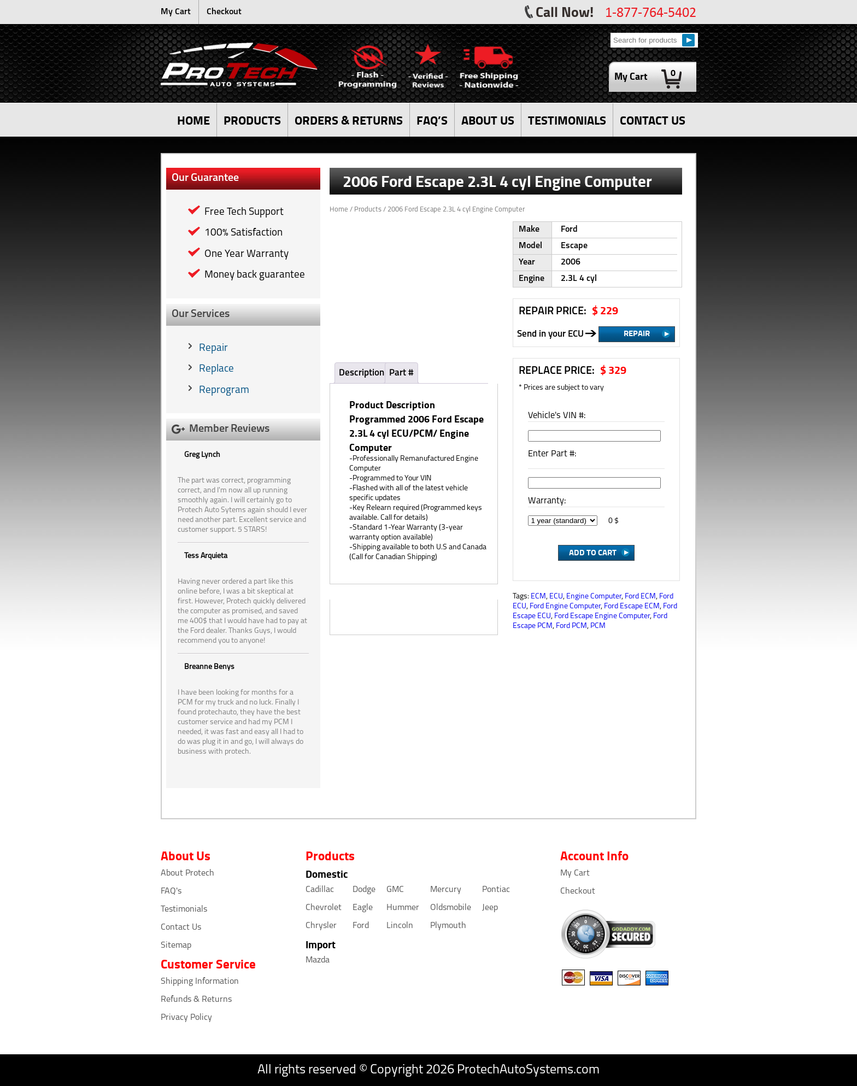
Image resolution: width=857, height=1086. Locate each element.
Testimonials (184, 909)
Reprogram (224, 390)
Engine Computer (593, 596)
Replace (216, 369)
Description (361, 373)
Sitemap (176, 945)
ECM (538, 596)
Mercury (445, 889)
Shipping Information (200, 981)
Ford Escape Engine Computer (602, 616)
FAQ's (171, 891)
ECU (556, 596)
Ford (361, 925)
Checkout (224, 12)
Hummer (402, 907)
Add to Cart (593, 552)
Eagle (363, 907)
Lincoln (399, 925)
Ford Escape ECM (632, 606)
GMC (395, 889)
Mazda (318, 960)
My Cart (176, 12)
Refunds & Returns (196, 999)
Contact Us (181, 927)
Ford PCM (571, 626)
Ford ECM (640, 596)
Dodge (364, 889)
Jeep (490, 907)
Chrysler (321, 925)
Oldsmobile (450, 907)
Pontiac (496, 889)
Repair (213, 348)
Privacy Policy (186, 1017)
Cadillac (320, 889)
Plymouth (448, 925)
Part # (401, 373)
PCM (598, 626)
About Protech (187, 873)
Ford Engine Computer (565, 606)
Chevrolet (324, 907)
